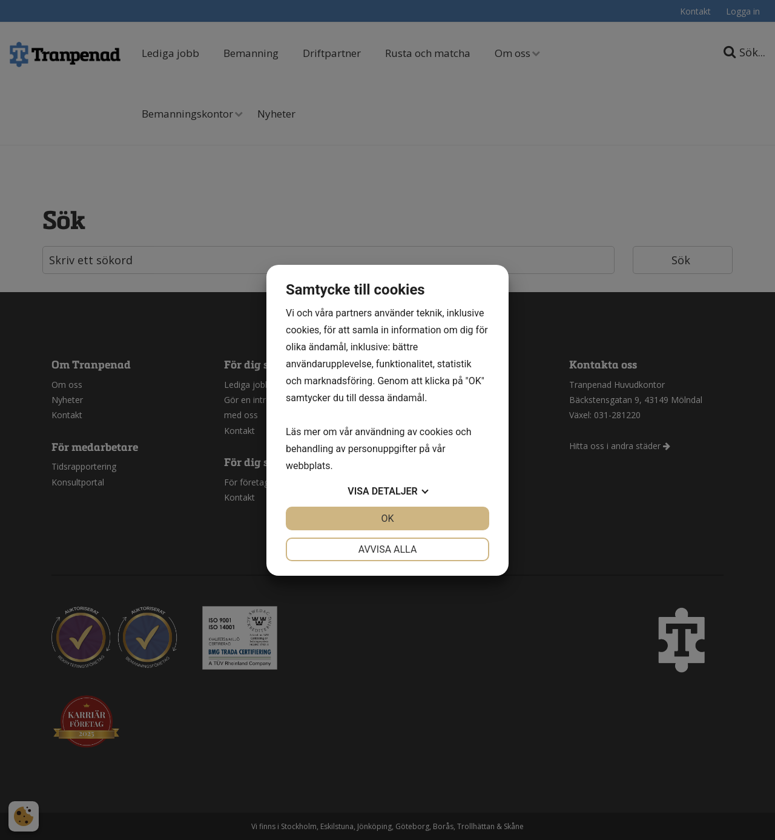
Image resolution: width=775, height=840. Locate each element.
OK (387, 518)
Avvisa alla (387, 549)
